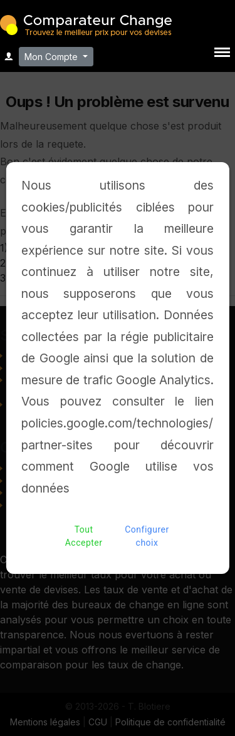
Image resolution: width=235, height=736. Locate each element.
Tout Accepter (84, 536)
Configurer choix (147, 536)
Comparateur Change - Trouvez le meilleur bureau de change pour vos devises (86, 24)
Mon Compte (52, 56)
